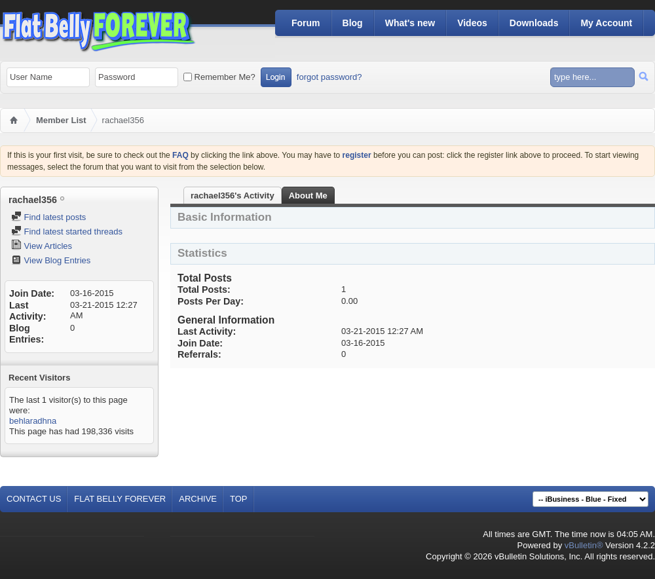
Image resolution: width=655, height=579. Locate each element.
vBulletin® (584, 545)
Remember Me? (219, 77)
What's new (410, 23)
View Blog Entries (50, 260)
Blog (353, 23)
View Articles (41, 246)
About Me (308, 195)
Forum (305, 23)
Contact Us (34, 499)
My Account (606, 23)
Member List (61, 120)
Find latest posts (48, 217)
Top (239, 499)
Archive (198, 499)
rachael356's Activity (232, 195)
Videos (472, 23)
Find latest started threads (66, 231)
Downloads (534, 23)
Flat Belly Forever (120, 499)
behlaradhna (32, 421)
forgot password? (329, 77)
